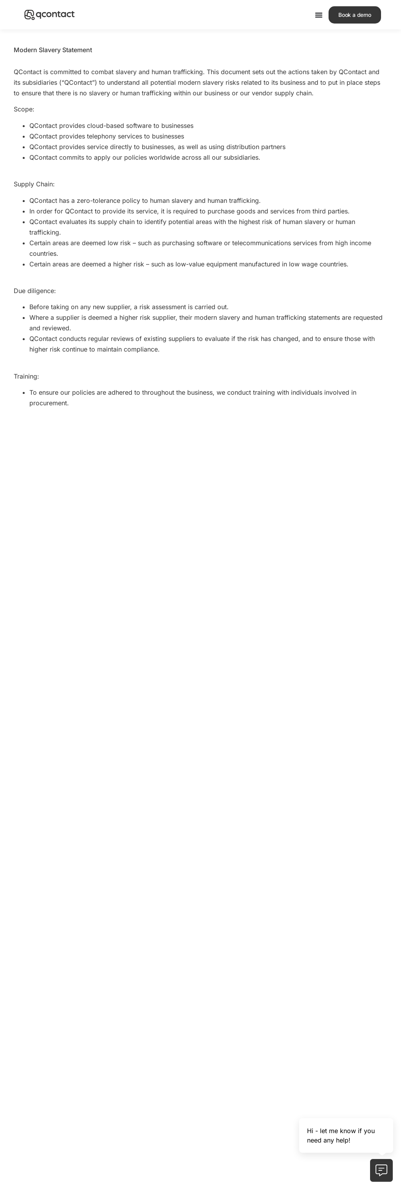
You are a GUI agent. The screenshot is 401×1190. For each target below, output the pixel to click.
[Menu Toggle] (319, 15)
